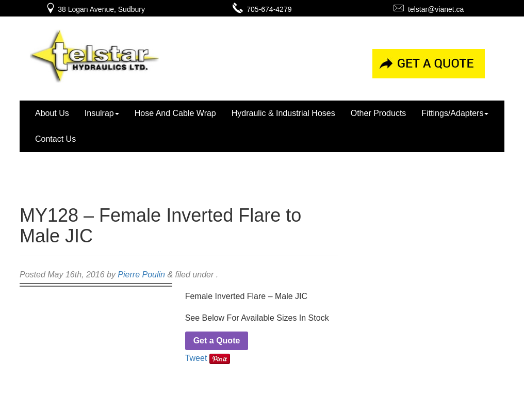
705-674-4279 (262, 9)
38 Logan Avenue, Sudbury (95, 9)
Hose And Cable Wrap (175, 113)
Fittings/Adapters (454, 113)
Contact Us (55, 139)
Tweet (196, 358)
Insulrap (102, 113)
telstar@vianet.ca (429, 9)
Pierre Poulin (141, 274)
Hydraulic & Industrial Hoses (283, 113)
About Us (52, 113)
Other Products (378, 113)
